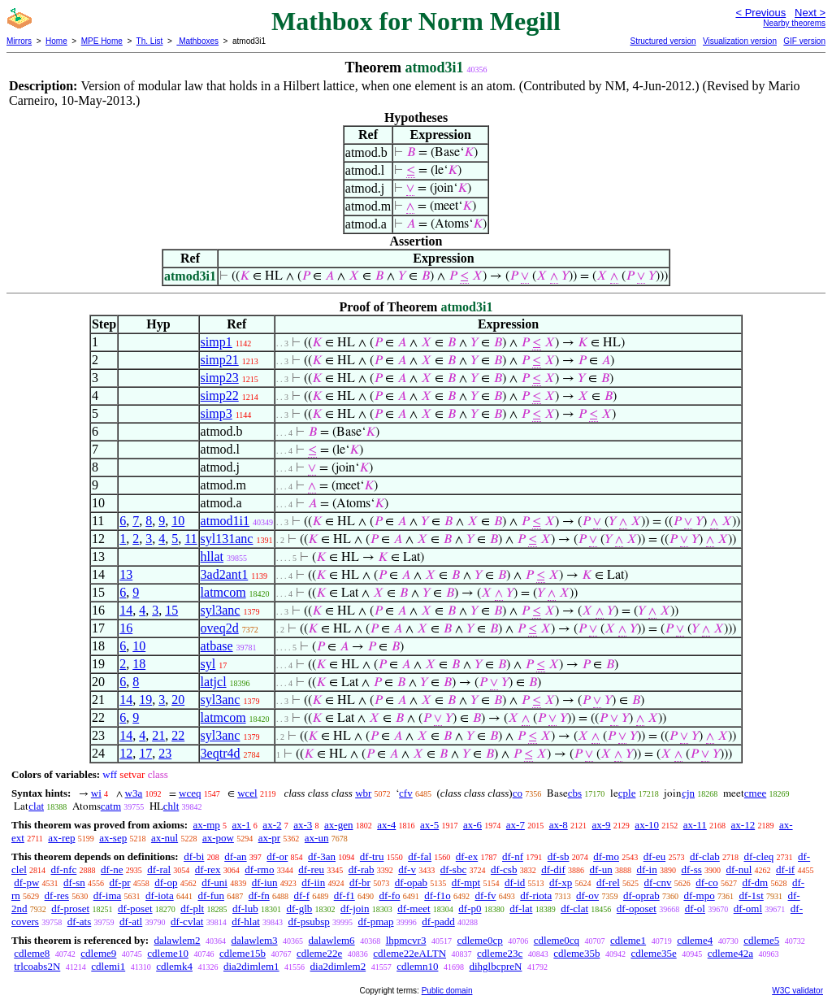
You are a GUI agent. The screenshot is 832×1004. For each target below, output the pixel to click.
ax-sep (113, 838)
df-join (354, 908)
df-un (601, 869)
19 (145, 699)
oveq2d (220, 628)
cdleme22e (319, 953)
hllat (212, 556)
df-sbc (453, 869)
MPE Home (102, 41)
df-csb (504, 869)
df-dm (755, 882)
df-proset (70, 908)
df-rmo (259, 869)
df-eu (654, 856)
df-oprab (641, 895)
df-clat (574, 908)
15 (171, 610)
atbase (217, 646)
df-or (277, 856)
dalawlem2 (177, 940)
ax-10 (647, 825)
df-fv (485, 895)
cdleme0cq (556, 940)
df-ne (112, 869)
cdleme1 (628, 940)
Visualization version (740, 41)
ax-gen (338, 825)
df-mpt (466, 882)
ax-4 (386, 825)
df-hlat (246, 921)
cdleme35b (576, 953)
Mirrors (19, 41)
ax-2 (271, 825)
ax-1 (241, 825)
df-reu (311, 869)
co (517, 793)
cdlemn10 (417, 966)
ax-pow (218, 838)
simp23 (220, 378)
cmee (755, 793)
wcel (247, 793)
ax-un (317, 838)
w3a (134, 793)
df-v (407, 869)
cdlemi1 (108, 966)
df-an (235, 856)
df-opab (411, 882)
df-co (706, 882)
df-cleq (758, 856)
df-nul (739, 869)
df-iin (313, 882)
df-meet (413, 908)
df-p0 (469, 908)
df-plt (192, 908)
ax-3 (302, 825)
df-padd (438, 921)
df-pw (26, 882)
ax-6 (472, 825)
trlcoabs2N (37, 966)
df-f (301, 895)
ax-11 (695, 825)
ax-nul (164, 838)
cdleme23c (499, 953)
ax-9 (601, 825)
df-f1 (344, 895)
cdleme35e (653, 953)
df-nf (512, 856)
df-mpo (698, 895)
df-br (359, 882)
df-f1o (437, 895)
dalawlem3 (255, 940)
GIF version (804, 41)
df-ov (587, 895)
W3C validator (797, 990)
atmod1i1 (225, 521)
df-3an (322, 856)
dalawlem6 (332, 940)
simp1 (216, 342)
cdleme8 (32, 953)
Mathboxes (197, 41)
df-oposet (636, 908)
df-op (165, 882)
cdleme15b (242, 953)
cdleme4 (695, 940)
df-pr (120, 882)
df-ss (691, 869)
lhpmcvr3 (406, 940)
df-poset (135, 908)
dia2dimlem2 (338, 966)
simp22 (220, 395)
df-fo (389, 895)
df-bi (194, 856)
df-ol (695, 908)
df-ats (79, 921)
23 (164, 753)
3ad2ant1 (225, 574)
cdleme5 (761, 940)
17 (145, 753)
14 (125, 610)
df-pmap (376, 921)
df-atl (130, 921)
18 (138, 664)
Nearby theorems (794, 23)
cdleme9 (98, 953)
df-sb (559, 856)
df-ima (107, 895)
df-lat (520, 908)
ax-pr (269, 838)
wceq (190, 793)
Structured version (663, 41)
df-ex (467, 856)
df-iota (159, 895)
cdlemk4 (174, 966)
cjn (688, 793)
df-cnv (658, 882)
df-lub (245, 908)
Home (56, 41)
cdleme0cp (479, 940)
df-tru (372, 856)
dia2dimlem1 (251, 966)
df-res (57, 895)
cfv (406, 793)
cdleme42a (730, 953)
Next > (810, 13)
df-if (785, 869)
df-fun (210, 895)
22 (177, 735)
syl (208, 664)
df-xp (560, 882)
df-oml (748, 908)
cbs (575, 793)
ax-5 (429, 825)
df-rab (362, 869)
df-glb (299, 908)
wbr (363, 793)
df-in (646, 869)
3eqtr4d (220, 753)
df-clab (705, 856)
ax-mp (206, 825)
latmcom (223, 592)
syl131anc (227, 538)
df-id (515, 882)
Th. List (149, 41)
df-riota (536, 895)
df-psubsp (309, 921)
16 (125, 628)
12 (125, 753)
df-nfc (64, 869)
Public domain (447, 990)
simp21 (220, 360)
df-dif (553, 869)
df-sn (74, 882)
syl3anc (220, 610)
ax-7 (515, 825)
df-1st (751, 895)
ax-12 (743, 825)
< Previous (760, 13)
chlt (171, 806)
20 (177, 699)
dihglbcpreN (495, 966)
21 (158, 735)
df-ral (159, 869)
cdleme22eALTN (409, 953)
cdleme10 (167, 953)
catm (111, 806)
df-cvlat (187, 921)
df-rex (208, 869)
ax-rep (61, 838)
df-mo (606, 856)
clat (36, 806)
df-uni (215, 882)
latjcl (214, 682)
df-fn (259, 895)
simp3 (216, 413)
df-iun (265, 882)
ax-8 (558, 825)
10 (177, 521)
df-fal (419, 856)
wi (96, 793)
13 (125, 574)
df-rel (608, 882)
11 (190, 538)
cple (627, 793)
